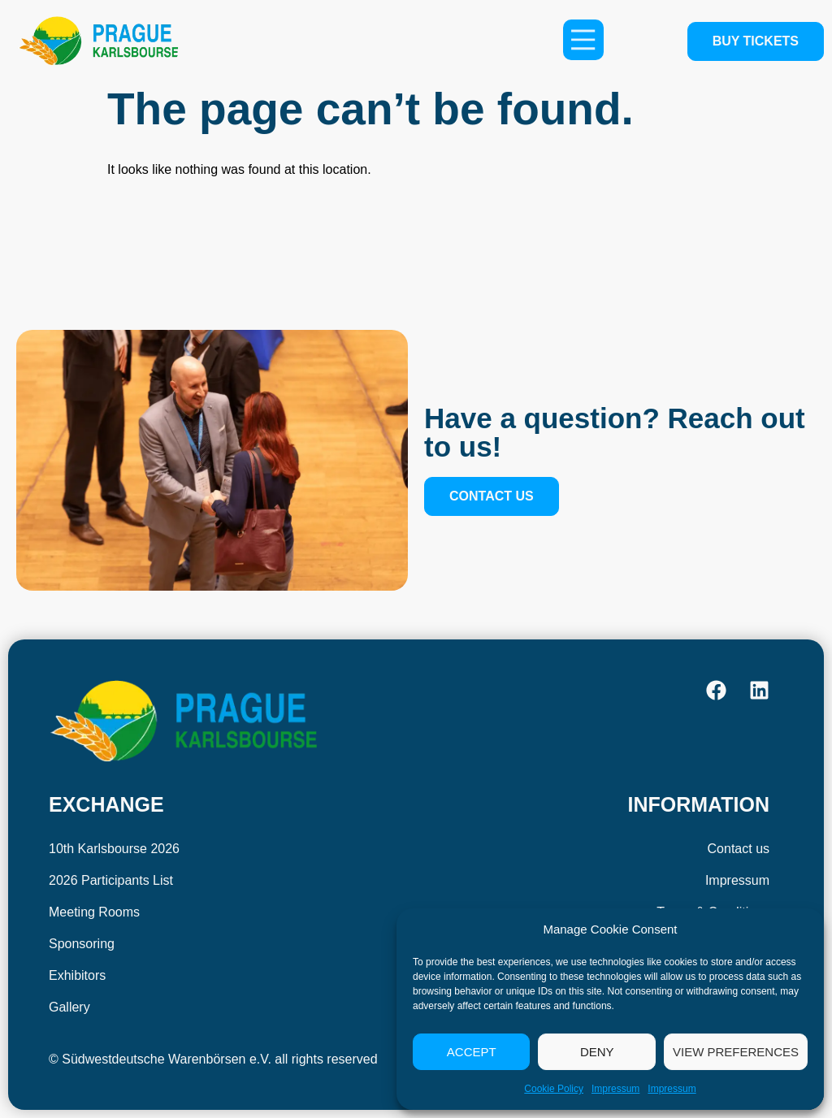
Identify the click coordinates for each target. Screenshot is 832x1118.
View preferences (736, 1052)
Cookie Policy (553, 1088)
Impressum (615, 1088)
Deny (597, 1052)
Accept (471, 1052)
